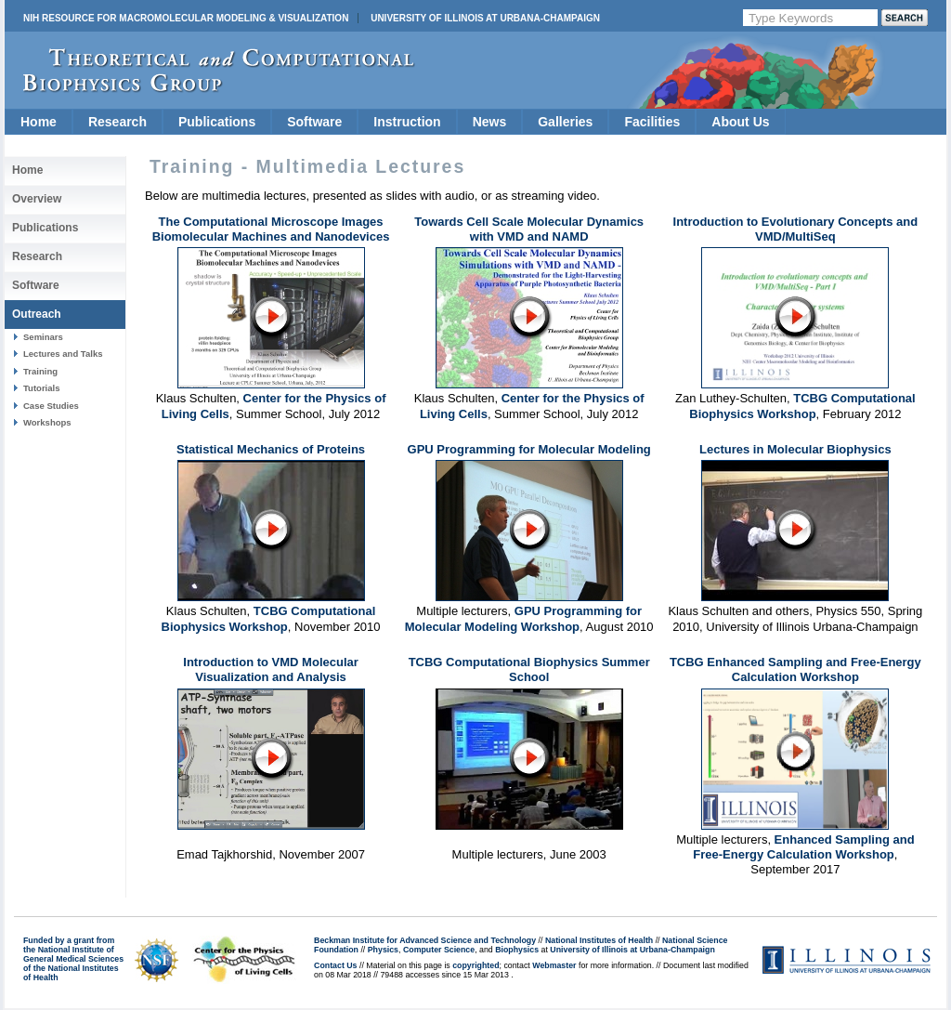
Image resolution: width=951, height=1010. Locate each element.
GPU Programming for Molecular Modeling (529, 449)
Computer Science (439, 949)
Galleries (565, 121)
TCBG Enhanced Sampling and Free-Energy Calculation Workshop (795, 669)
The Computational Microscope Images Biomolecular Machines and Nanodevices (271, 229)
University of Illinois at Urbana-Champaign (485, 18)
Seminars (43, 337)
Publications (216, 121)
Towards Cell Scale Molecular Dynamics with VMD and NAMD (529, 229)
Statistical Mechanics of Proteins (270, 449)
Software (314, 121)
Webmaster (554, 965)
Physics (383, 949)
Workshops (47, 422)
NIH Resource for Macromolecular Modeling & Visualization (185, 18)
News (490, 121)
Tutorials (41, 388)
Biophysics (517, 949)
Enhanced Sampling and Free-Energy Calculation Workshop (803, 847)
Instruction (406, 121)
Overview (36, 198)
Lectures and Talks (63, 353)
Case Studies (51, 405)
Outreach (36, 314)
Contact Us (335, 965)
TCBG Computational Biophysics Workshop (802, 405)
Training (40, 371)
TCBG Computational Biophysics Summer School (529, 669)
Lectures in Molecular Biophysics (795, 449)
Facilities (652, 121)
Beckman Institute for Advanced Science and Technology (425, 940)
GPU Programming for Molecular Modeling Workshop (523, 618)
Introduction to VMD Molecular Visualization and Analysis (270, 669)
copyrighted (475, 965)
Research (117, 121)
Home (38, 121)
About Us (740, 121)
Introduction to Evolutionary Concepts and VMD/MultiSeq (795, 229)
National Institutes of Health (599, 940)
